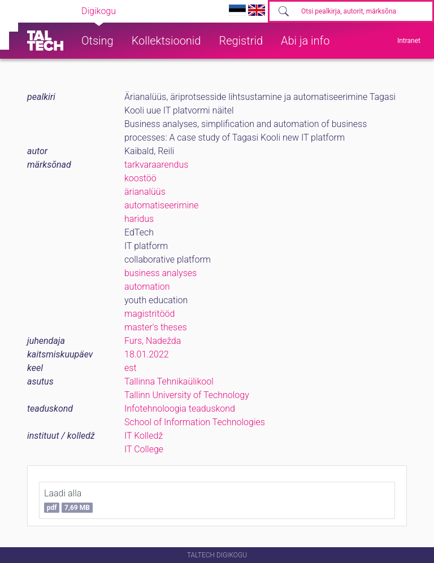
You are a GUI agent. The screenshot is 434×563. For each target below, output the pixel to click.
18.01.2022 (146, 354)
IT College (143, 449)
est (130, 368)
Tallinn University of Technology (186, 395)
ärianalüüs (145, 191)
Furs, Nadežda (152, 340)
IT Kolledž (143, 435)
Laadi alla (68, 500)
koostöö (140, 178)
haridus (139, 218)
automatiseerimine (161, 205)
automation (147, 286)
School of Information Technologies (194, 422)
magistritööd (149, 313)
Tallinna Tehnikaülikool (169, 381)
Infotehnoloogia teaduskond (179, 408)
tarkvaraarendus (156, 164)
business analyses (160, 273)
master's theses (155, 327)
